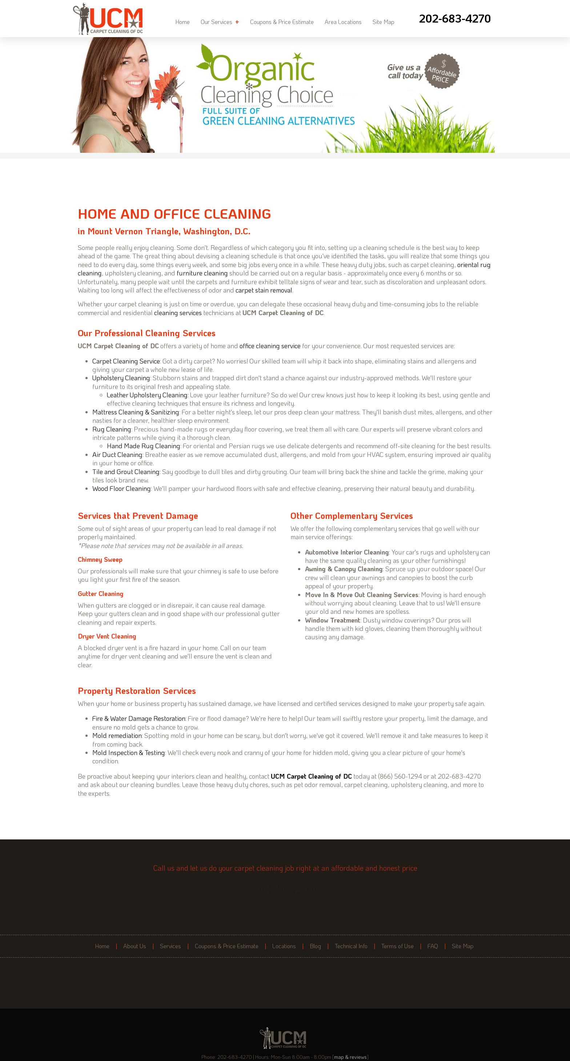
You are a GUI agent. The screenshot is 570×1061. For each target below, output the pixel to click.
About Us (134, 946)
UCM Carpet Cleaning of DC (311, 776)
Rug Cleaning (111, 429)
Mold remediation (117, 735)
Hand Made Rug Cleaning (143, 445)
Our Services (220, 21)
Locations (284, 946)
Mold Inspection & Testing (128, 752)
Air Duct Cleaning (117, 454)
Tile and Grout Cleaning (126, 471)
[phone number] (455, 18)
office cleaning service (270, 345)
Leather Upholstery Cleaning (147, 394)
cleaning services (178, 312)
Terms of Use (397, 946)
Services (170, 946)
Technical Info (351, 946)
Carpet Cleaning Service (126, 361)
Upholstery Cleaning (121, 377)
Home (182, 21)
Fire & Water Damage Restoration (138, 718)
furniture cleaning (202, 273)
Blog (315, 946)
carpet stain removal (264, 290)
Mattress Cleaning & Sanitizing (135, 412)
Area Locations (343, 21)
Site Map (383, 21)
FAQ (433, 946)
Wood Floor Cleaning (121, 488)
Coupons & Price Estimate (282, 21)
